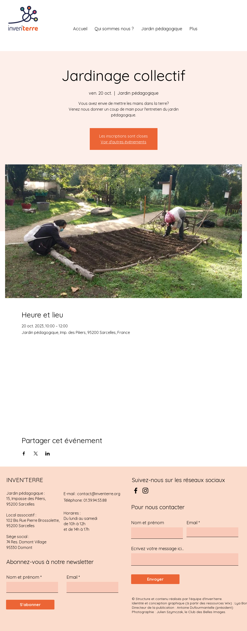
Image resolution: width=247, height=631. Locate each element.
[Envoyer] (155, 579)
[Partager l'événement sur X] (35, 453)
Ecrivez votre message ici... (157, 548)
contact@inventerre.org (98, 493)
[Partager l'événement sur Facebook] (24, 453)
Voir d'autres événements (123, 141)
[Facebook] (136, 490)
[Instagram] (145, 490)
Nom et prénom (22, 577)
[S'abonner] (30, 604)
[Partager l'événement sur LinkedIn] (47, 453)
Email (72, 577)
